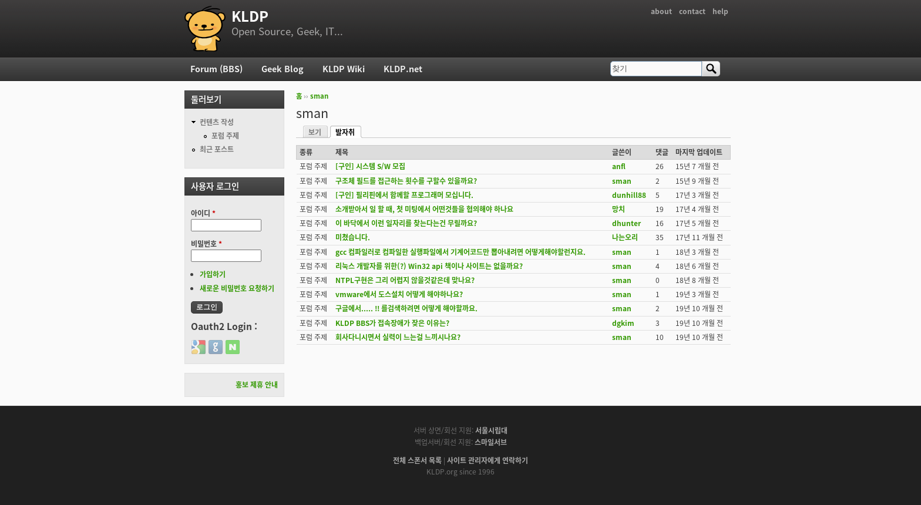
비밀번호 (206, 243)
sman (319, 96)
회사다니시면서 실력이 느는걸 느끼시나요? (397, 337)
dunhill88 (629, 195)
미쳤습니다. (352, 237)
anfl (619, 166)
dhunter (626, 223)
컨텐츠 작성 (217, 122)
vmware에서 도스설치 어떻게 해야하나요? (399, 294)
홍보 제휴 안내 (257, 384)
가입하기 (213, 274)
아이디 (203, 213)
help (720, 11)
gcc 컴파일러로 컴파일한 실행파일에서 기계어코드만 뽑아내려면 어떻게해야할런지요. (460, 252)
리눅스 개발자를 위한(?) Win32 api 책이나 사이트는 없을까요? (429, 266)
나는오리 (625, 237)
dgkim (623, 323)
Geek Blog (282, 68)
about (661, 11)
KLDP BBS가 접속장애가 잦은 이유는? (392, 323)
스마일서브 (491, 442)
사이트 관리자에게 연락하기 (487, 460)
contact (692, 11)
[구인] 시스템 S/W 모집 (370, 166)
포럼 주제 (225, 135)
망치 (618, 209)
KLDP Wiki (343, 68)
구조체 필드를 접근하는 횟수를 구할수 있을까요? (406, 181)
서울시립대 (491, 430)
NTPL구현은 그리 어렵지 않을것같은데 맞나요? (405, 280)
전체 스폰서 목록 (417, 460)
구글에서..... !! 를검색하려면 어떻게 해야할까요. (406, 308)
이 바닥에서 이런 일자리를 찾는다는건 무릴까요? (406, 223)
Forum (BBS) (216, 68)
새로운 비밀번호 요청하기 (237, 288)
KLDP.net (403, 68)
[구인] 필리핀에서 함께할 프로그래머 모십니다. (404, 195)
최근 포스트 (217, 149)
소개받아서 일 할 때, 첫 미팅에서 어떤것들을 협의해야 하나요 (424, 209)
